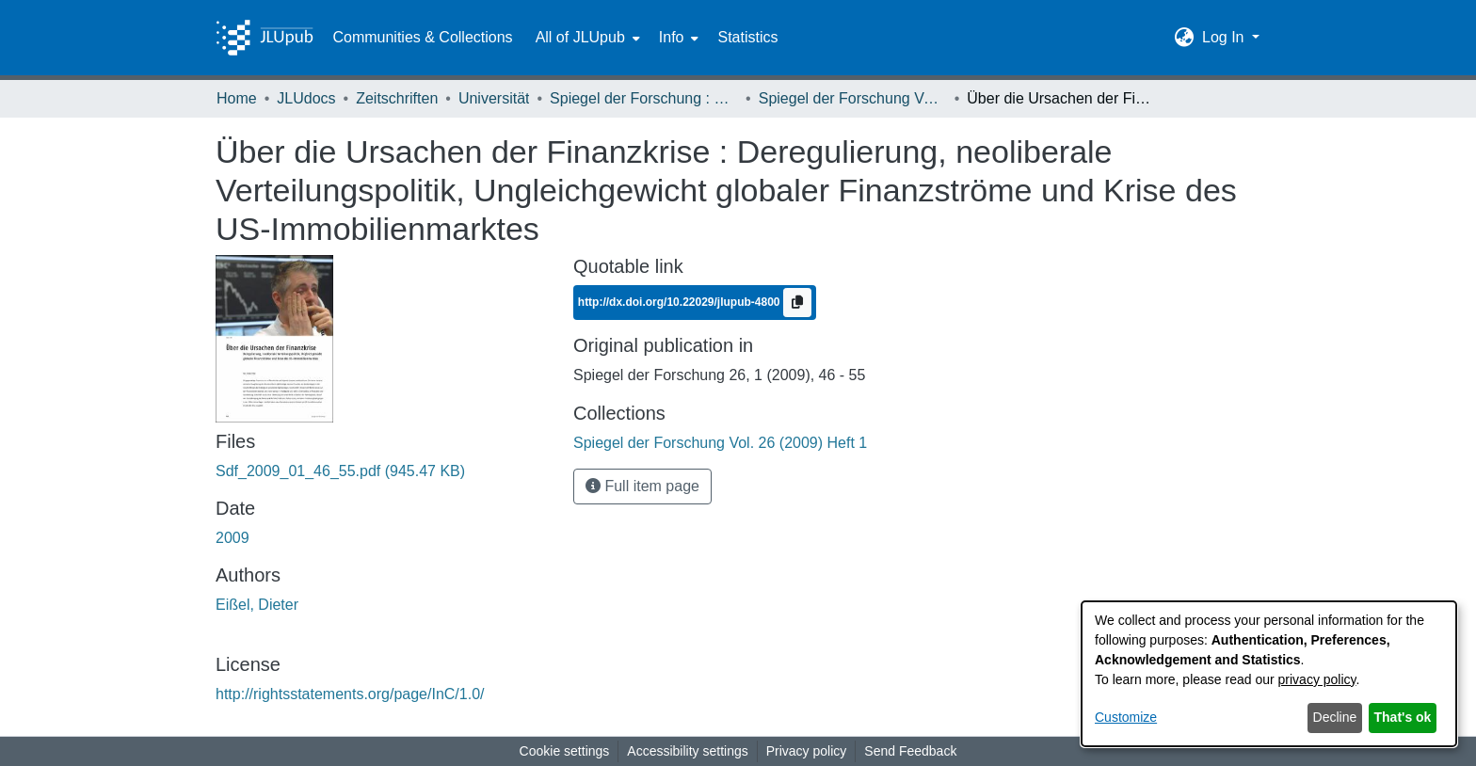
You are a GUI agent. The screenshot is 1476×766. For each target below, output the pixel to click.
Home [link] (237, 98)
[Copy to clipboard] (797, 302)
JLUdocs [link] (306, 98)
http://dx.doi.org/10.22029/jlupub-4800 (680, 302)
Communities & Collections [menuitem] (422, 37)
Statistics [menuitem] (747, 37)
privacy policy (1317, 679)
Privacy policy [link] (806, 750)
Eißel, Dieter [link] (257, 605)
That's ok (1403, 717)
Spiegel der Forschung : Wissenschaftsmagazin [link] (644, 98)
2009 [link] (232, 538)
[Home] (264, 37)
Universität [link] (494, 98)
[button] (1184, 38)
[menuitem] (586, 37)
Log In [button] (1225, 37)
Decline (1335, 717)
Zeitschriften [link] (397, 98)
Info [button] (671, 37)
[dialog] (1269, 673)
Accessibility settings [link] (687, 750)
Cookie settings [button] (565, 750)
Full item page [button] (642, 486)
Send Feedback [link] (910, 750)
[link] (340, 471)
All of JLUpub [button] (580, 37)
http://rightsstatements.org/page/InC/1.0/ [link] (350, 694)
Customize (1126, 717)
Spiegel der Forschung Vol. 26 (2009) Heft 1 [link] (853, 98)
